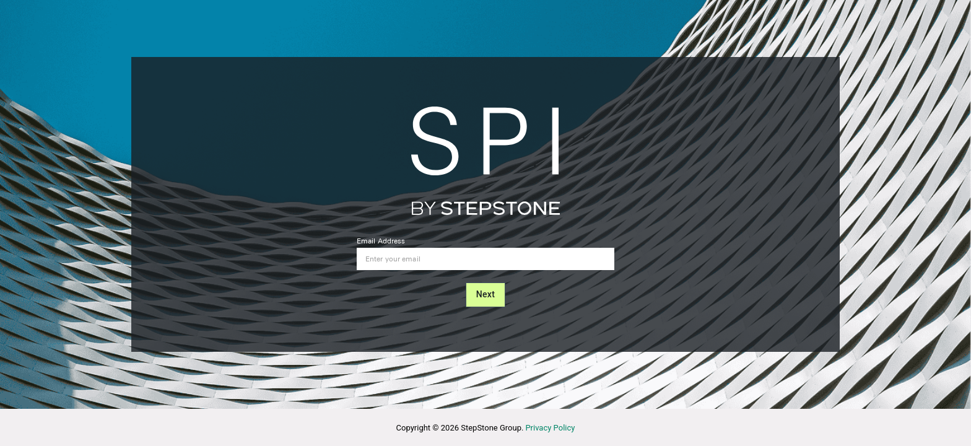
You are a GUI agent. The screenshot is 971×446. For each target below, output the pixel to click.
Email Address (381, 241)
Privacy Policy (550, 427)
